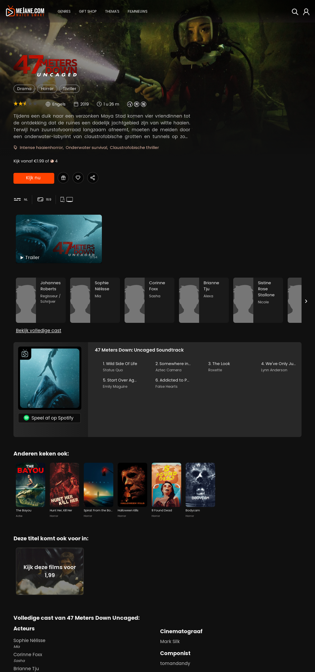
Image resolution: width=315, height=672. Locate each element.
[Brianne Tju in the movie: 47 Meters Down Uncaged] (204, 300)
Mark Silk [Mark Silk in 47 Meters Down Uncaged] (170, 641)
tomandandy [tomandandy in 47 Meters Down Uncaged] (175, 663)
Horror (47, 88)
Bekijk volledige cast (38, 330)
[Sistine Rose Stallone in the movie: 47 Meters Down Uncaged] (258, 300)
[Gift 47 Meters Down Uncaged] (63, 177)
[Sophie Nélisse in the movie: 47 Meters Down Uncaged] (95, 300)
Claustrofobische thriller (134, 147)
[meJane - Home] (25, 11)
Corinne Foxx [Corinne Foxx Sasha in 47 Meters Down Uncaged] (85, 657)
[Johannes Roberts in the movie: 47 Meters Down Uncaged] (41, 300)
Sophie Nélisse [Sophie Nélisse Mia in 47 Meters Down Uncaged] (85, 643)
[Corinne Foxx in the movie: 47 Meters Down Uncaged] (149, 300)
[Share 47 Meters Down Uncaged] (92, 177)
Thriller (69, 88)
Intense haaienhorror (41, 147)
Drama (24, 88)
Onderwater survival (86, 147)
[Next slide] (306, 301)
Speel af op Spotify (49, 418)
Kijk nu (33, 177)
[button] (64, 11)
